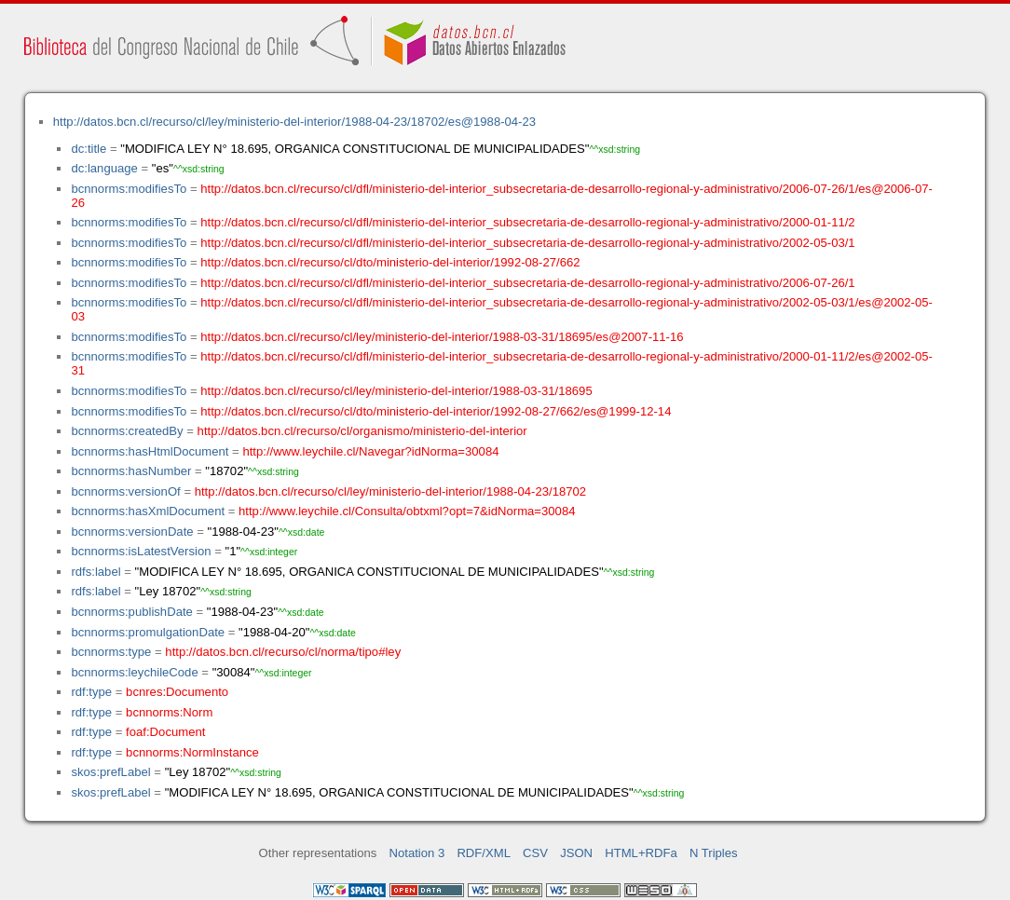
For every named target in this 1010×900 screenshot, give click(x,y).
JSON (576, 853)
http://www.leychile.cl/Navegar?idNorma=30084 (370, 451)
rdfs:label (95, 572)
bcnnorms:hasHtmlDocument (149, 451)
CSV (535, 853)
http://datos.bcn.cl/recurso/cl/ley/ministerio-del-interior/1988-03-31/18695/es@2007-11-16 (441, 337)
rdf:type (91, 692)
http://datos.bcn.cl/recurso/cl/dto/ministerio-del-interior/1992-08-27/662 (390, 262)
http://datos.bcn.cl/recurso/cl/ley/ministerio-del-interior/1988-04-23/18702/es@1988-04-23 (294, 122)
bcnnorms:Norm (169, 712)
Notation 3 (417, 853)
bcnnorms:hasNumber (131, 471)
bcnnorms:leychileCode (134, 672)
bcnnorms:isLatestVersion (141, 551)
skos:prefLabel (110, 772)
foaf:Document (165, 732)
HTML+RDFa (641, 853)
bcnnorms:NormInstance (192, 752)
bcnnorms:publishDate (131, 612)
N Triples (713, 853)
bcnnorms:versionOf (125, 491)
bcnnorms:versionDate (132, 532)
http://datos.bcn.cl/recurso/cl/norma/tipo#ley (283, 652)
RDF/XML (484, 853)
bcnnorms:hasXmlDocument (148, 511)
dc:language (104, 168)
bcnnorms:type (111, 652)
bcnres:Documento (177, 692)
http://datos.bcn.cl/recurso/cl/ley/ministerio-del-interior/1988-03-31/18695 (396, 391)
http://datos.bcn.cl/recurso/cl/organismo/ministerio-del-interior (362, 431)
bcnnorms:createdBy (127, 431)
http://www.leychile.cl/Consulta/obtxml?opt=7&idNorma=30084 (407, 511)
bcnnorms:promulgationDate (148, 632)
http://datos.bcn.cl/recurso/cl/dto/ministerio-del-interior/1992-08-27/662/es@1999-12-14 (435, 411)
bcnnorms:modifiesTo (128, 189)
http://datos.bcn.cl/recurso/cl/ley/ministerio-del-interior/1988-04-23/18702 (390, 491)
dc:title (88, 149)
